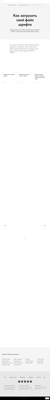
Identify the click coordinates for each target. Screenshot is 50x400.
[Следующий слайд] (45, 226)
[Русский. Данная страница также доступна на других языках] (47, 398)
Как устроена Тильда (6, 359)
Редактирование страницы (7, 362)
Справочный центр (12, 5)
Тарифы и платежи (29, 362)
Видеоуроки (31, 377)
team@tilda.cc (31, 389)
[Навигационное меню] (1, 1)
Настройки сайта (5, 360)
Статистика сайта (17, 364)
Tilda (5, 377)
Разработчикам (40, 362)
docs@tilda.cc (38, 389)
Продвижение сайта (6, 364)
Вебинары (39, 377)
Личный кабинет (40, 360)
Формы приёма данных (18, 362)
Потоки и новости (40, 359)
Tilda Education (22, 377)
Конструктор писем (29, 360)
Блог (44, 377)
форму (15, 389)
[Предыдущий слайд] (5, 226)
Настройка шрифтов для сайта (23, 5)
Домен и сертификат (18, 359)
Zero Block (27, 359)
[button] (47, 398)
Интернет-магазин (17, 360)
